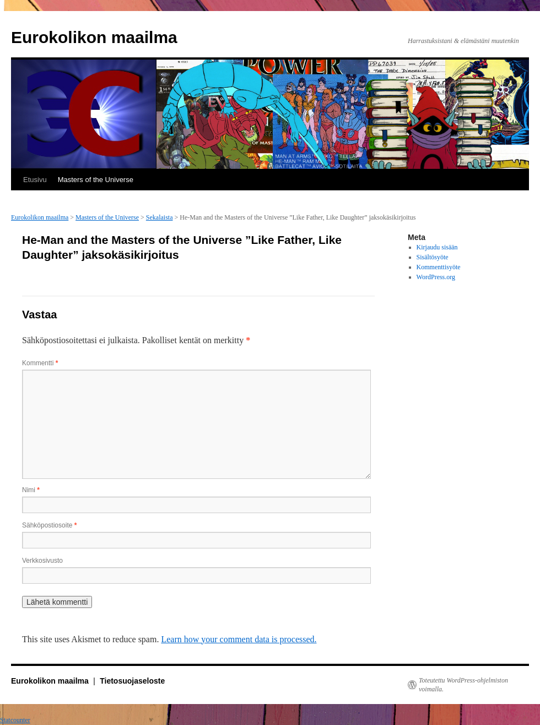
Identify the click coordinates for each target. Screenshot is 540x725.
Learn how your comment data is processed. (238, 639)
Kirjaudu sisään (437, 247)
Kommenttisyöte (439, 267)
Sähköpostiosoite (49, 525)
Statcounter (15, 720)
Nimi (31, 490)
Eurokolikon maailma (94, 37)
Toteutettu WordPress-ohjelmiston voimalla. (463, 684)
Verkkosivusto (42, 560)
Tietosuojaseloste (132, 680)
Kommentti (40, 363)
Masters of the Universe (95, 179)
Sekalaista (159, 217)
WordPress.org (436, 277)
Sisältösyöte (433, 257)
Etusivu (35, 179)
